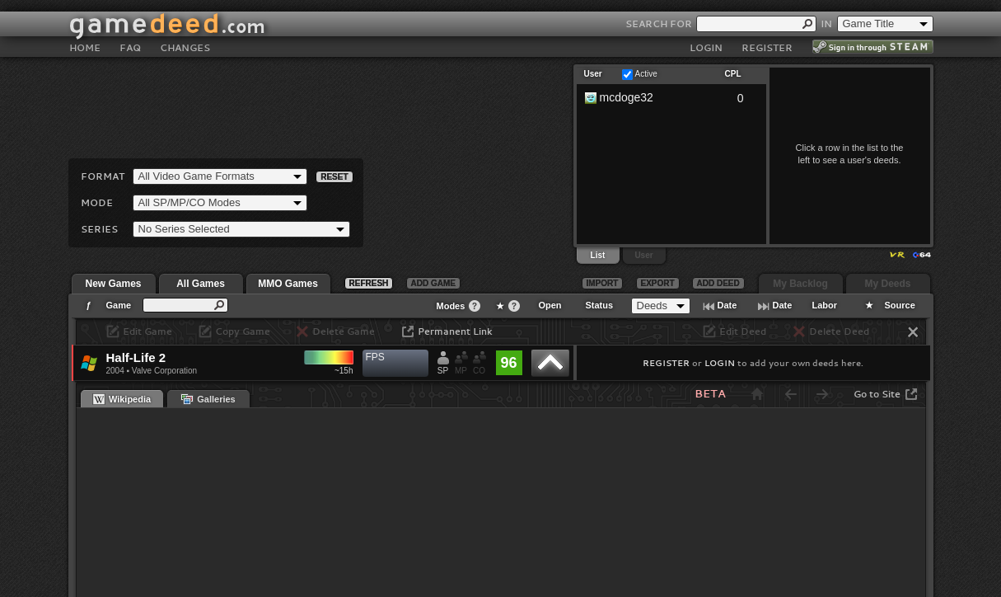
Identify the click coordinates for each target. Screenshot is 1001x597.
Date (727, 305)
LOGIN (706, 36)
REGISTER (767, 36)
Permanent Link (455, 331)
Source (900, 305)
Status (600, 305)
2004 (115, 370)
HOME (85, 36)
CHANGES (185, 36)
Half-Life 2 (136, 357)
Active (646, 73)
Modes (451, 306)
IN (826, 12)
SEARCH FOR (658, 12)
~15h (343, 370)
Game (119, 305)
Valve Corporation (164, 370)
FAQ (130, 36)
